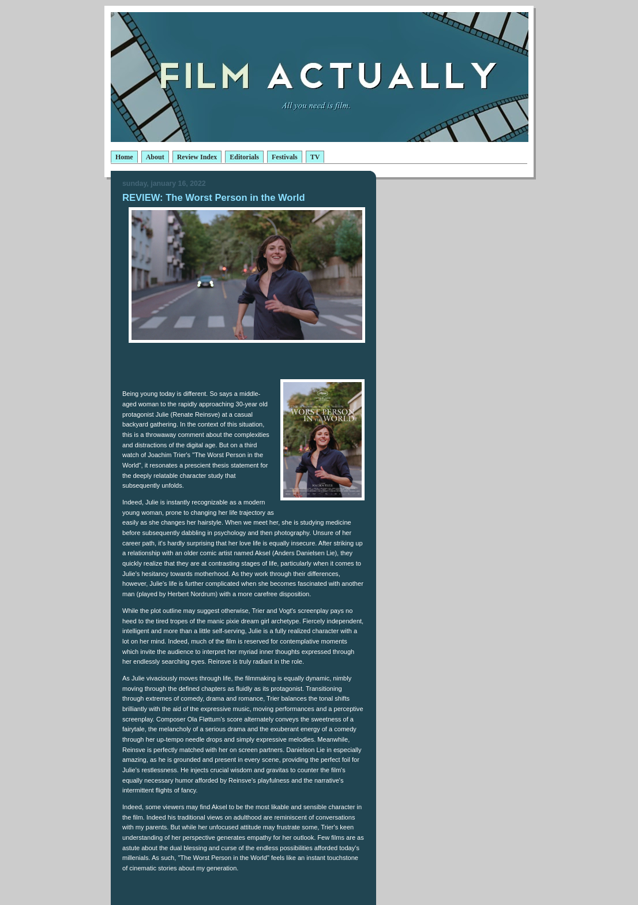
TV (315, 157)
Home (124, 157)
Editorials (244, 157)
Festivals (285, 157)
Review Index (197, 157)
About (155, 157)
